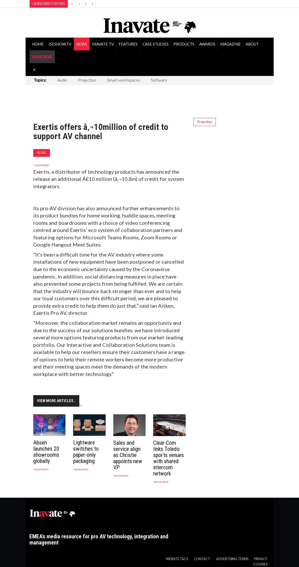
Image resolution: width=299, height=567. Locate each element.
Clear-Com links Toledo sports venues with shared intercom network (168, 458)
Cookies (260, 564)
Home (38, 44)
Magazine (230, 44)
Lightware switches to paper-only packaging (86, 451)
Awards (207, 44)
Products (183, 44)
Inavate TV (103, 44)
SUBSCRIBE (42, 56)
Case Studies (155, 44)
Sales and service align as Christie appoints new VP (127, 455)
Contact (202, 559)
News (81, 44)
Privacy (260, 559)
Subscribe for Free (48, 4)
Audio (62, 79)
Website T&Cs (177, 559)
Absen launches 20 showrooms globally (46, 451)
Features (128, 44)
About (252, 44)
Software (159, 79)
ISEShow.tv (60, 44)
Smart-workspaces (123, 79)
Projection (87, 79)
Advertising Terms (232, 559)
